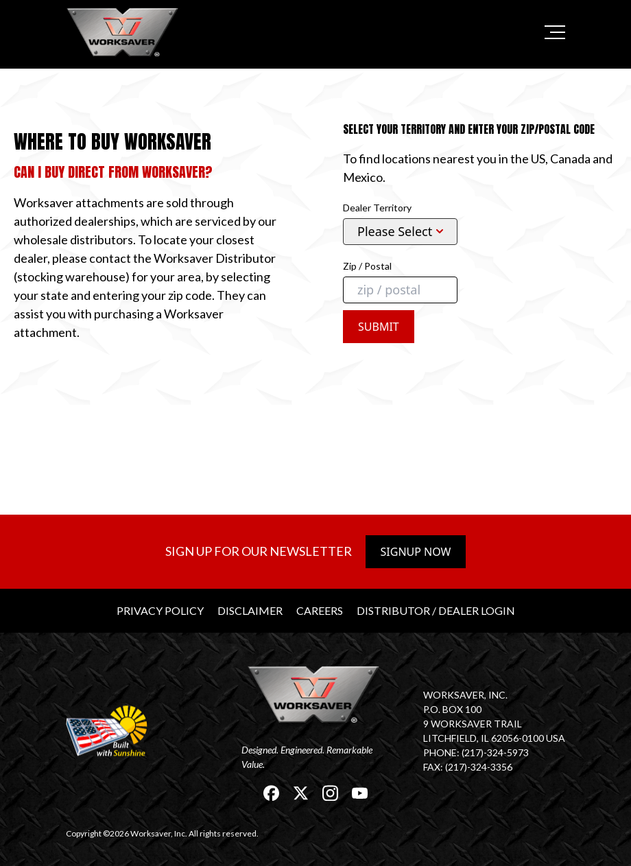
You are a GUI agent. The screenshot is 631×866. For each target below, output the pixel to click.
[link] (124, 32)
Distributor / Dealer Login (436, 610)
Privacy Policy (160, 610)
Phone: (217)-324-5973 (476, 752)
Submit (378, 326)
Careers (319, 610)
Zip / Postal (367, 266)
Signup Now (416, 551)
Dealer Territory (377, 207)
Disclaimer (250, 610)
